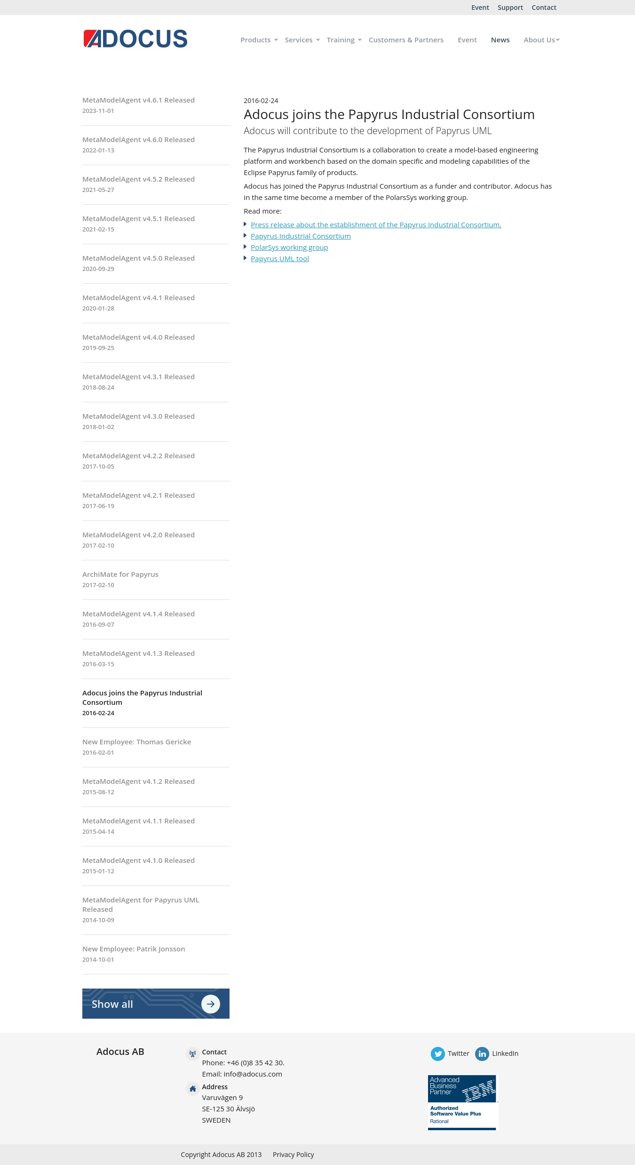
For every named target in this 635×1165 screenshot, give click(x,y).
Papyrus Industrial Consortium (301, 235)
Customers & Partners (406, 39)
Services (299, 39)
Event (480, 7)
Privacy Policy (293, 1154)
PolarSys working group (289, 247)
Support (510, 7)
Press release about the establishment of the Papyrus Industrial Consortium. (376, 224)
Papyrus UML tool (280, 258)
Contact (544, 7)
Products (255, 39)
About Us (539, 39)
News (500, 39)
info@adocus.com (253, 1073)
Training (341, 39)
